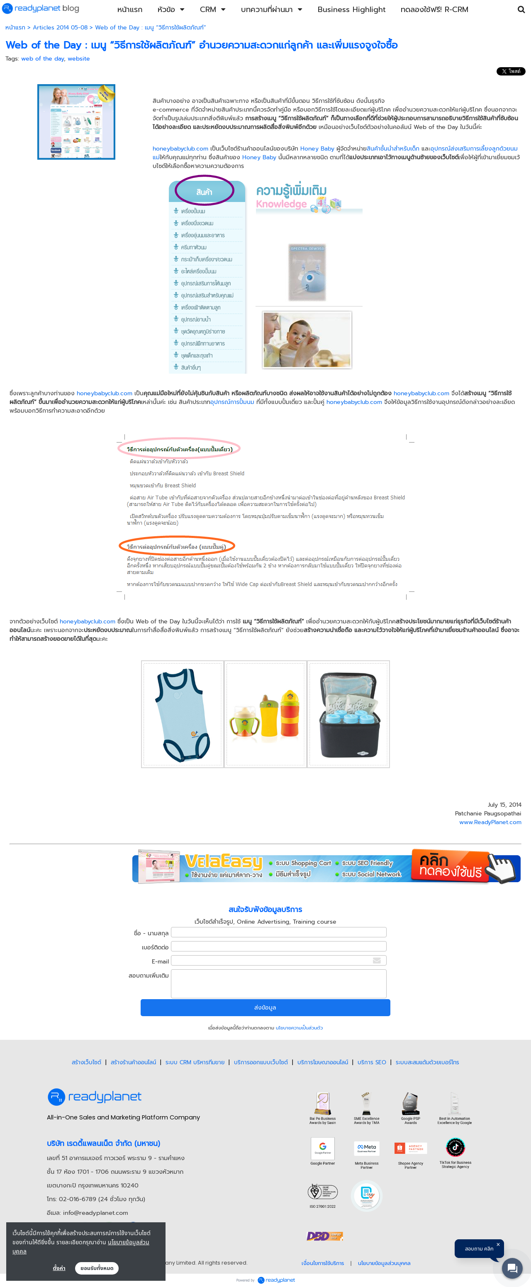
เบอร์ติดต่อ (155, 947)
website (79, 58)
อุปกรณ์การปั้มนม (232, 402)
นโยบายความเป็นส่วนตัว (299, 1028)
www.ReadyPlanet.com (490, 822)
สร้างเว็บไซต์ (86, 1062)
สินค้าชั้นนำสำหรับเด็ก (393, 148)
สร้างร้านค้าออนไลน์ (133, 1062)
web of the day (42, 58)
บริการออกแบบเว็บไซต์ (261, 1062)
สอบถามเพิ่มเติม (149, 975)
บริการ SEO (372, 1062)
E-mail (160, 961)
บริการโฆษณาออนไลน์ (322, 1062)
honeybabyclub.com (180, 148)
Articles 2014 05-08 (60, 27)
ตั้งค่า (59, 1268)
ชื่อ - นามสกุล (151, 933)
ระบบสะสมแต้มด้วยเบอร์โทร (427, 1062)
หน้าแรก (15, 27)
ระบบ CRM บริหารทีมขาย (195, 1062)
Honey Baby (317, 148)
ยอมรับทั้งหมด (97, 1268)
